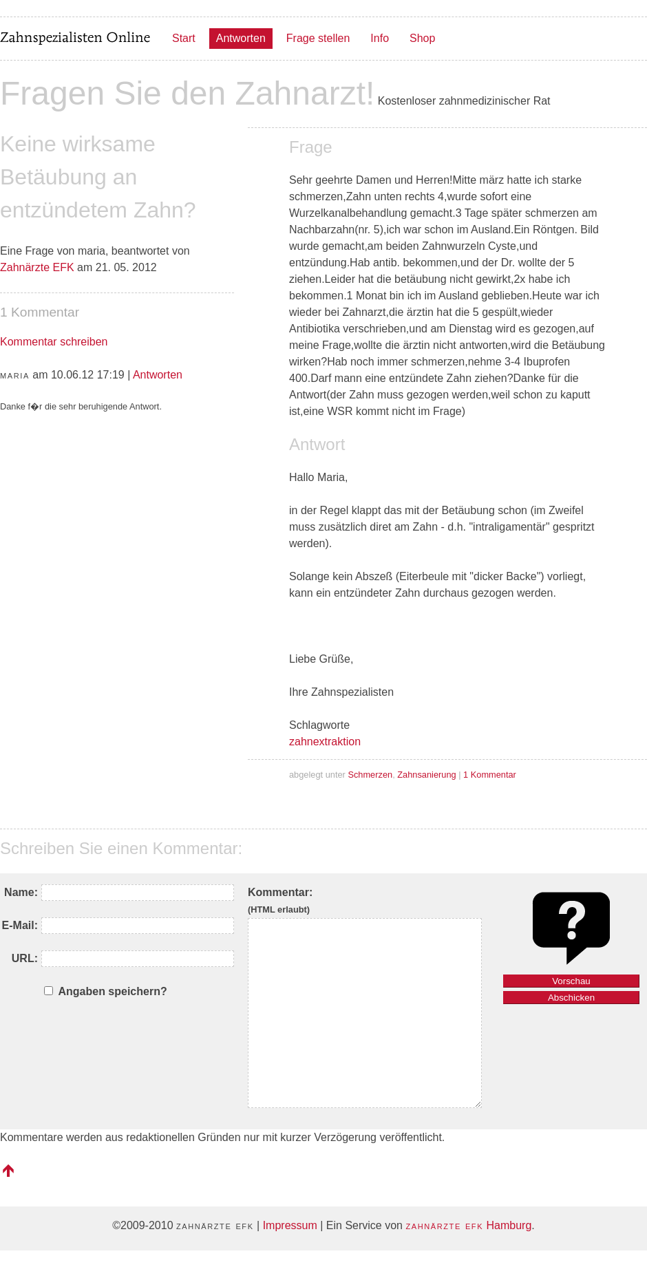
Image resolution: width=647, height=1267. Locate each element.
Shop (422, 38)
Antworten (241, 38)
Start (183, 38)
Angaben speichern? (112, 991)
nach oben (8, 1170)
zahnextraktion (325, 741)
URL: (25, 958)
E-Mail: (20, 925)
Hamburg (468, 1225)
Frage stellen (318, 38)
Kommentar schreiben (54, 342)
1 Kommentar (489, 774)
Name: (21, 892)
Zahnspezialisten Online (75, 38)
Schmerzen (370, 774)
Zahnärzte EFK (37, 267)
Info (379, 38)
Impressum (290, 1225)
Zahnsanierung (426, 774)
